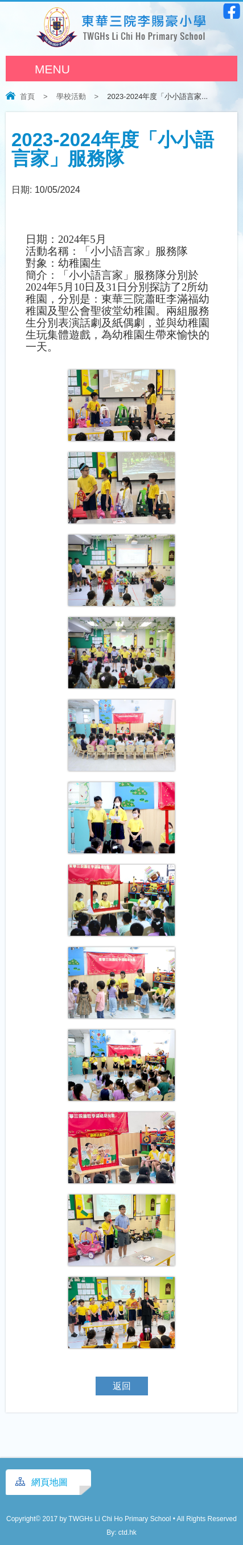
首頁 (27, 96)
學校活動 (71, 96)
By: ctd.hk (121, 1532)
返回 (122, 1386)
